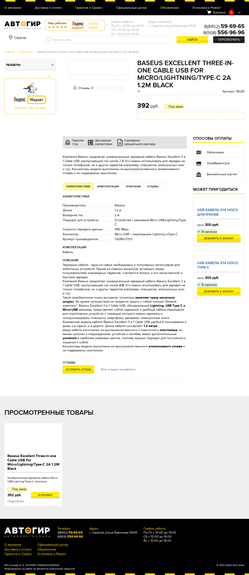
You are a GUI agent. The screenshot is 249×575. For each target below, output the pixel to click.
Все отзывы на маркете (118, 369)
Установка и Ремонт (206, 8)
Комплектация (108, 186)
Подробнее (15, 501)
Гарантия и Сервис (89, 8)
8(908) (224, 33)
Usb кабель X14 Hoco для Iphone (217, 212)
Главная (9, 51)
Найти (192, 40)
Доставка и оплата (48, 8)
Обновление (169, 8)
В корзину (45, 495)
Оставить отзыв (78, 369)
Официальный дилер (131, 8)
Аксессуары (26, 51)
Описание (133, 186)
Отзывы (152, 186)
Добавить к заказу (219, 238)
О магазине (12, 8)
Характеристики (78, 186)
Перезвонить (229, 40)
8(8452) (224, 26)
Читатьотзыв (93, 25)
